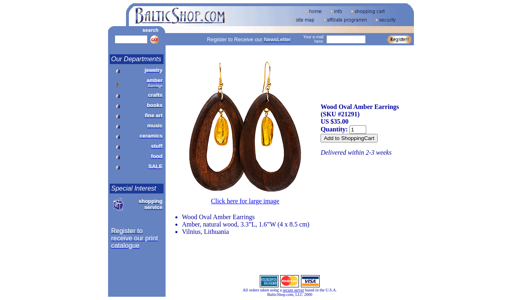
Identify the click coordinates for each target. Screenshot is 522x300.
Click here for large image (245, 201)
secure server (293, 290)
